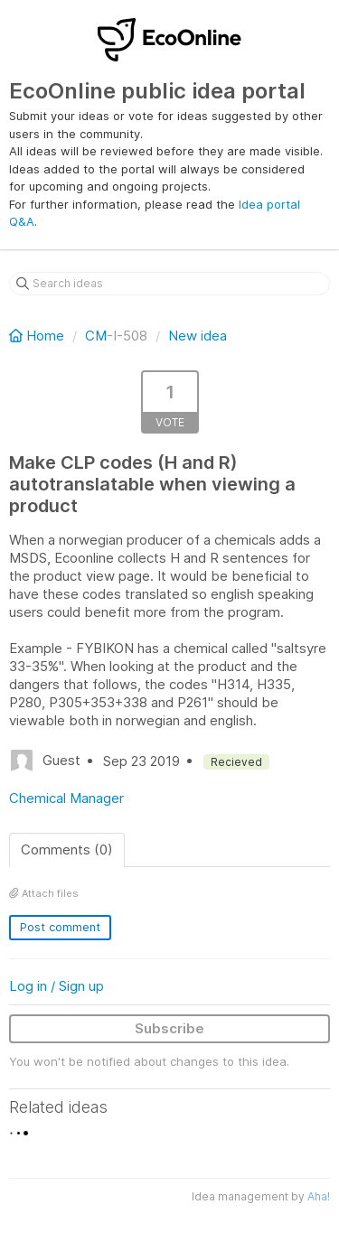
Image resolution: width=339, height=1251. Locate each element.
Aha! (318, 1196)
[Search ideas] (169, 283)
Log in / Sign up (56, 985)
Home (38, 335)
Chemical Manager (66, 798)
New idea (197, 335)
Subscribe (169, 1028)
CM (96, 335)
